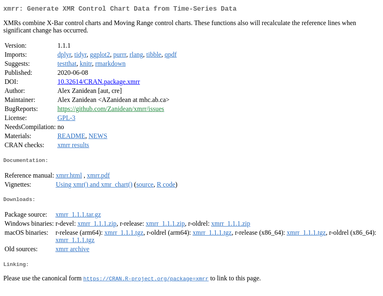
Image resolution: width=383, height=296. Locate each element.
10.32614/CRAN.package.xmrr (98, 83)
